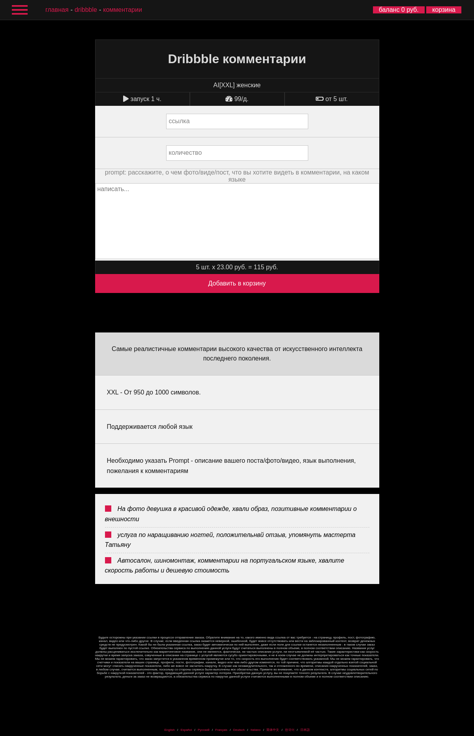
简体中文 (272, 730)
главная (57, 9)
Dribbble (86, 9)
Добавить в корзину (237, 283)
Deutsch (239, 730)
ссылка (179, 121)
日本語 (305, 730)
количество (185, 152)
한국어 (289, 730)
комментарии (122, 9)
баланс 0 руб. (399, 9)
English (169, 730)
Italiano (256, 730)
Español (186, 730)
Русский (204, 730)
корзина (443, 9)
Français (221, 730)
